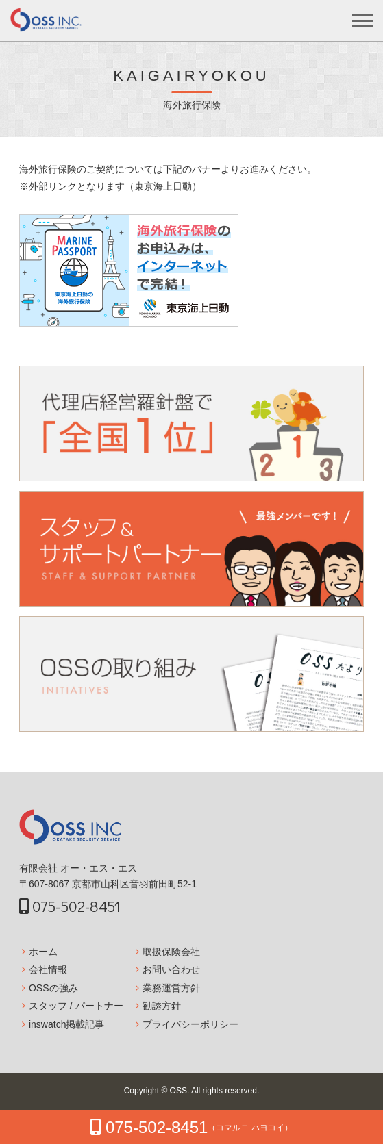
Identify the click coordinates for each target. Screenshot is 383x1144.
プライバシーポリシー (190, 1024)
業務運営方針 (171, 987)
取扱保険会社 (171, 951)
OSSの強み (53, 987)
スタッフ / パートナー (76, 1005)
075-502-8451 (70, 906)
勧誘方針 (162, 1005)
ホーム (43, 951)
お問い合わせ (171, 969)
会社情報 (48, 969)
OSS (178, 1090)
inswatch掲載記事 (66, 1024)
